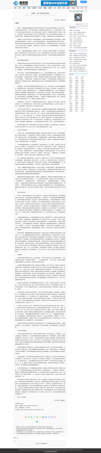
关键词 (73, 8)
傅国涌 (76, 80)
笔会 (78, 8)
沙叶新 (76, 102)
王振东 (76, 95)
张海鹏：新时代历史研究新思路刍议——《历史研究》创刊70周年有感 (84, 69)
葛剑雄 (70, 104)
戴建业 (76, 87)
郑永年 (82, 77)
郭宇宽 (76, 84)
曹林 (82, 78)
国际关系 (34, 8)
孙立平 (76, 111)
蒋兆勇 (82, 100)
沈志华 (76, 86)
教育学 (50, 8)
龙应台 (70, 78)
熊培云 (82, 96)
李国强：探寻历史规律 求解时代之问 (77, 67)
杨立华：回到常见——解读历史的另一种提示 (79, 71)
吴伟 (70, 102)
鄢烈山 (70, 80)
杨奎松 (76, 89)
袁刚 (76, 105)
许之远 (70, 105)
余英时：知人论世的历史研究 (75, 40)
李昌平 (82, 87)
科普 (82, 8)
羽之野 (82, 109)
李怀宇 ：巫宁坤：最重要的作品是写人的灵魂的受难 (80, 32)
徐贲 (70, 84)
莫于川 (76, 109)
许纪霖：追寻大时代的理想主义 (76, 42)
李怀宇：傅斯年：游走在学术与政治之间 (78, 36)
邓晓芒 (82, 91)
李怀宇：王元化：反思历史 (75, 38)
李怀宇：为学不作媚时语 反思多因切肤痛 (78, 47)
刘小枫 (76, 98)
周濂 (70, 91)
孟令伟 (82, 98)
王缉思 (70, 93)
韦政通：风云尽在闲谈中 (74, 30)
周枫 (76, 100)
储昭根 (76, 104)
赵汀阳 (70, 87)
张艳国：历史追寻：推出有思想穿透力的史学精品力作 (81, 53)
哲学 (64, 8)
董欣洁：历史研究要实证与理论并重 (77, 57)
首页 (15, 8)
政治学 (29, 8)
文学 (55, 8)
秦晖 (70, 77)
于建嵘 (76, 82)
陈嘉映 (82, 80)
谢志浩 (70, 111)
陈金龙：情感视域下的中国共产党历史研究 (78, 55)
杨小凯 (82, 105)
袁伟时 (70, 96)
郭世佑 (82, 93)
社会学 (40, 8)
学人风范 (27, 407)
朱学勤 (76, 107)
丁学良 (76, 78)
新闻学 (45, 8)
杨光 (82, 111)
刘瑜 (82, 102)
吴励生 (70, 107)
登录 (40, 443)
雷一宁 (70, 100)
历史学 (59, 8)
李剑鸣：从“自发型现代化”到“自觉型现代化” (78, 59)
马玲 (70, 95)
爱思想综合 (21, 407)
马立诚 (82, 84)
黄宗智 (70, 82)
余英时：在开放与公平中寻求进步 (76, 34)
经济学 (24, 8)
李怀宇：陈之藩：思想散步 (75, 45)
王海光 (82, 89)
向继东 (82, 86)
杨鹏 (76, 91)
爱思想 (24, 3)
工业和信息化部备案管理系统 (50, 451)
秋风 (70, 98)
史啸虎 (76, 96)
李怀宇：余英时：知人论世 (75, 44)
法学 (19, 8)
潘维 (82, 107)
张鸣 (70, 89)
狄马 (82, 95)
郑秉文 (70, 109)
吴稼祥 (82, 104)
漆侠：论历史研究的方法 (74, 63)
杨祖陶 (70, 86)
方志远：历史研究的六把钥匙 (75, 61)
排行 (86, 8)
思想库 (68, 8)
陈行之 (76, 77)
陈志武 (82, 82)
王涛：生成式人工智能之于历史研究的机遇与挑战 (80, 65)
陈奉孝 (76, 93)
